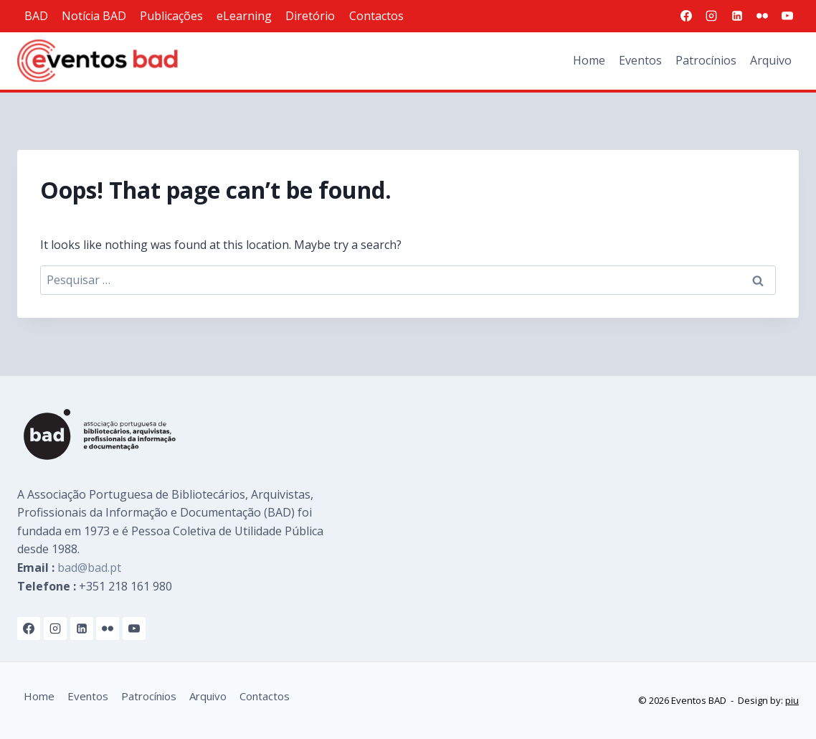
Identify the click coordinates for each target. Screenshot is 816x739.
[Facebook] (686, 15)
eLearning (244, 16)
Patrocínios (705, 60)
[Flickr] (762, 15)
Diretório (310, 16)
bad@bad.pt (89, 567)
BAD (36, 16)
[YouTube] (787, 15)
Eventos (640, 60)
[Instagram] (711, 15)
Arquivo (771, 60)
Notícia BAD (94, 16)
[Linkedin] (737, 15)
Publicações (171, 16)
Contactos (376, 16)
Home (589, 60)
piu (792, 700)
